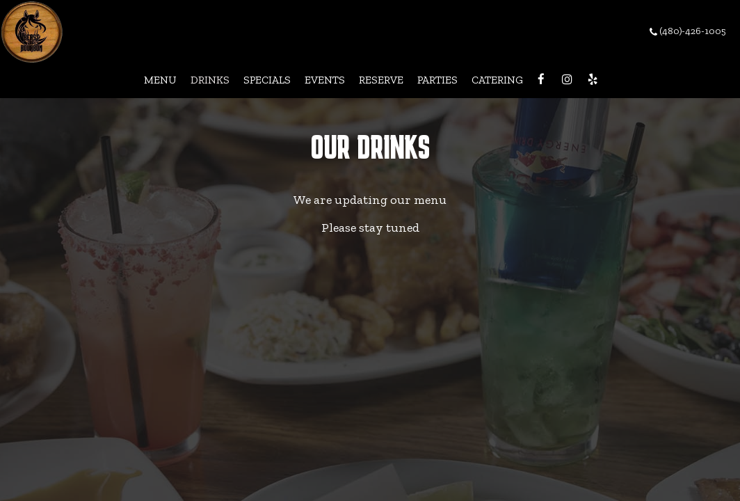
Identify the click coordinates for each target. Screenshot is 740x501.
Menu (160, 79)
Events (325, 79)
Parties (437, 79)
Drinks (210, 79)
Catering (497, 79)
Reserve (381, 79)
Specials (267, 79)
